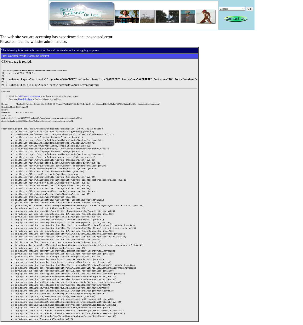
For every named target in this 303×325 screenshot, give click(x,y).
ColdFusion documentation (29, 99)
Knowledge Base (25, 102)
